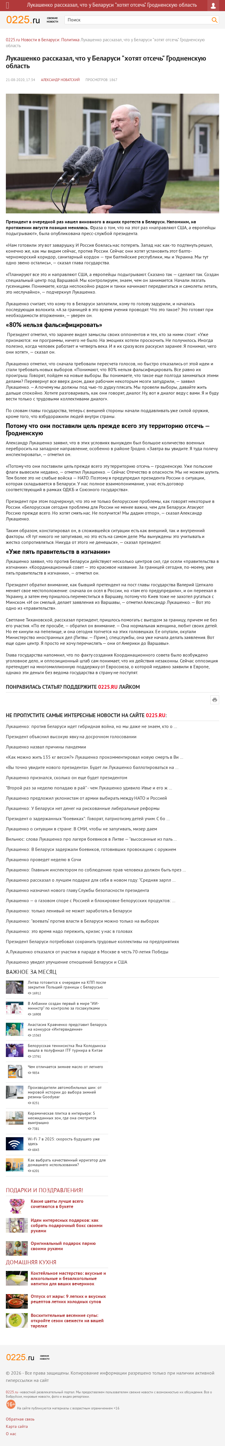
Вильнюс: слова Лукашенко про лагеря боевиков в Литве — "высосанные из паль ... (91, 839)
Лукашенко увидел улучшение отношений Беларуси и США (66, 962)
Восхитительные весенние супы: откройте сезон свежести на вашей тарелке (67, 1321)
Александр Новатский (60, 80)
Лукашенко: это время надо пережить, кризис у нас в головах (69, 932)
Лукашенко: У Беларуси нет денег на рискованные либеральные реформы (83, 809)
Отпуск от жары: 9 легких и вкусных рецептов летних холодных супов (68, 1299)
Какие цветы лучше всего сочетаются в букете (57, 1204)
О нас (11, 1434)
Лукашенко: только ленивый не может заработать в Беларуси (69, 911)
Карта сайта (17, 1426)
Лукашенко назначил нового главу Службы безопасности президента (77, 891)
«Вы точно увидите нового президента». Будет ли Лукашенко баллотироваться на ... (92, 768)
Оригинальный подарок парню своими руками (63, 1246)
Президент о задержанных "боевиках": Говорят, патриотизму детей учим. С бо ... (88, 819)
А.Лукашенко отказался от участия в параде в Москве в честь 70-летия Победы (87, 952)
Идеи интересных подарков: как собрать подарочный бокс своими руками (67, 1226)
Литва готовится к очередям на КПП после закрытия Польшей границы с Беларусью (67, 985)
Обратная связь (20, 1419)
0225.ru (12, 1392)
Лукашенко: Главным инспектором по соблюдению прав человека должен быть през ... (96, 870)
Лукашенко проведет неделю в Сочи (43, 860)
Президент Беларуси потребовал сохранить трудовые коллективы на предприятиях (92, 942)
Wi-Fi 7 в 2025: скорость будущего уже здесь (64, 1142)
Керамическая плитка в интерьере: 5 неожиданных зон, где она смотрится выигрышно (62, 1118)
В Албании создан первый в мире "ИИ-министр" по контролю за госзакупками (64, 1006)
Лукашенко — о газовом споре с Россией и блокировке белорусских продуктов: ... (90, 901)
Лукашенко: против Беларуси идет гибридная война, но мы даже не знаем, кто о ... (91, 727)
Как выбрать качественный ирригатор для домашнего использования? (67, 1163)
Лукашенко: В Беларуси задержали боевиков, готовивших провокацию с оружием (91, 850)
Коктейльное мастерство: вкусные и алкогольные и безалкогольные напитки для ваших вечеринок (68, 1279)
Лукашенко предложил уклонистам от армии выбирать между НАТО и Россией (86, 798)
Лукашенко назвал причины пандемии (46, 747)
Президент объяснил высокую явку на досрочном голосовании (71, 737)
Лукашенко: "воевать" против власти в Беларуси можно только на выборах (82, 921)
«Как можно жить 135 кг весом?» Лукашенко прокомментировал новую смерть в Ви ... (94, 757)
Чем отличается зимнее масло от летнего (65, 1067)
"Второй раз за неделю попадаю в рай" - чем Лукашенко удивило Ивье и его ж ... (89, 788)
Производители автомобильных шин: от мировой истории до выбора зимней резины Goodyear (65, 1092)
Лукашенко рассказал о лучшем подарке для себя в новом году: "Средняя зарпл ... (90, 880)
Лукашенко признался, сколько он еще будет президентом (66, 778)
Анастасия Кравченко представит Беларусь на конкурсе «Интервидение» (67, 1027)
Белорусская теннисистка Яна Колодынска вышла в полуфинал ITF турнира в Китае (67, 1048)
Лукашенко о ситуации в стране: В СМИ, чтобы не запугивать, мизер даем (81, 829)
